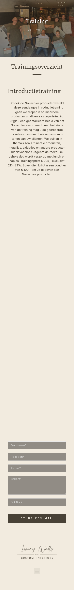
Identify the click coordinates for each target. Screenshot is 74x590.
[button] (37, 571)
